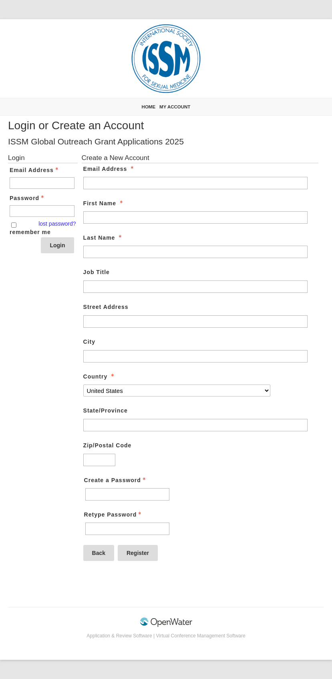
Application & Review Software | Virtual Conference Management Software (166, 636)
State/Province (105, 410)
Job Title (96, 272)
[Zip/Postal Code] (99, 460)
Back (98, 553)
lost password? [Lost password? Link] (57, 223)
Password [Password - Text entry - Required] (28, 198)
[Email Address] (195, 183)
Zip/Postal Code (107, 445)
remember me (30, 232)
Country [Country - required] (99, 376)
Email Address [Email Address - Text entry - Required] (35, 170)
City (89, 341)
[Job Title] (195, 286)
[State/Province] (195, 425)
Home (149, 106)
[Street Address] (195, 321)
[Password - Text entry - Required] (42, 211)
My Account (174, 106)
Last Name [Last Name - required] (103, 237)
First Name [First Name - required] (104, 203)
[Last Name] (195, 252)
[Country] (176, 391)
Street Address (106, 307)
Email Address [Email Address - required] (109, 169)
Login (57, 245)
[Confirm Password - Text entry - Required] (127, 529)
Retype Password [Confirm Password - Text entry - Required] (113, 514)
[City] (195, 356)
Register (138, 553)
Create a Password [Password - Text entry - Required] (115, 480)
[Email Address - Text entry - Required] (42, 183)
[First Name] (195, 217)
